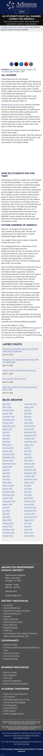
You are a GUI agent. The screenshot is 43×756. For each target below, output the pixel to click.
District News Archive (17, 69)
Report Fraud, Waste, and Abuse (16, 683)
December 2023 (9, 492)
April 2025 (6, 442)
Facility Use (8, 678)
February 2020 (29, 501)
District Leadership (11, 619)
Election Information (11, 656)
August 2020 (29, 482)
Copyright (7, 616)
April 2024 (6, 479)
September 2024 (9, 464)
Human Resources (10, 625)
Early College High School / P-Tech (16, 699)
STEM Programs (10, 711)
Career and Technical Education (16, 694)
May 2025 (6, 438)
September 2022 (30, 404)
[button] (21, 12)
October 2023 (8, 498)
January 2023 (7, 526)
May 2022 (27, 416)
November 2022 (9, 533)
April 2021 (28, 457)
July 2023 (6, 507)
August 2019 (29, 520)
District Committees (11, 653)
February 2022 (29, 426)
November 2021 (30, 435)
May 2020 (27, 492)
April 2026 (6, 404)
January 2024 (7, 489)
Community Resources (12, 613)
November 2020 (30, 473)
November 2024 (9, 457)
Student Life (31, 69)
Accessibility (8, 605)
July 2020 (27, 485)
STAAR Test (8, 630)
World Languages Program (14, 714)
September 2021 (30, 442)
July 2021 (27, 448)
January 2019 (29, 536)
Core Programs (9, 697)
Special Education (10, 708)
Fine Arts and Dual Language (14, 702)
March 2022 (28, 423)
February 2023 (8, 523)
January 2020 (29, 504)
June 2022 (28, 413)
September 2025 (9, 426)
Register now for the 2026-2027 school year (19, 370)
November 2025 (9, 420)
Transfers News (7, 71)
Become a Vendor (10, 672)
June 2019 (28, 523)
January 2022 (29, 429)
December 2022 (9, 529)
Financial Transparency (12, 681)
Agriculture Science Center (15, 105)
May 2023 (6, 514)
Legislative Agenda (11, 659)
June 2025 (6, 435)
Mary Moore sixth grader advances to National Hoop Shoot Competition (20, 350)
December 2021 (30, 432)
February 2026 (8, 410)
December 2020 (30, 470)
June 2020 (28, 489)
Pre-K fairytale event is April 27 (14, 379)
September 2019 (30, 517)
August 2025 (7, 429)
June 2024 (6, 473)
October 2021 (29, 438)
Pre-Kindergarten (10, 705)
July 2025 (6, 432)
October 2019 (29, 514)
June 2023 (6, 511)
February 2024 (8, 485)
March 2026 (7, 407)
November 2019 (30, 511)
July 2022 (27, 410)
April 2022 (28, 420)
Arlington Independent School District (20, 749)
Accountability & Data (12, 608)
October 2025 (8, 423)
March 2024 (7, 482)
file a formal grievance (21, 742)
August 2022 (29, 407)
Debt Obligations (10, 675)
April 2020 (28, 495)
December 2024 (9, 454)
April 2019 (28, 529)
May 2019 (27, 526)
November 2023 (9, 495)
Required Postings (10, 628)
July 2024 (6, 470)
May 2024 (6, 476)
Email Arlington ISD (13, 595)
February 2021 (29, 464)
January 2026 (7, 413)
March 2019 (28, 533)
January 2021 (29, 467)
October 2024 (8, 460)
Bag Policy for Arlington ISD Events (17, 611)
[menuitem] (14, 562)
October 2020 (29, 476)
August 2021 (29, 445)
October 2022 (8, 536)
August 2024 (7, 467)
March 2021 (28, 460)
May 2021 (27, 454)
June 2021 (28, 451)
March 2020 (28, 498)
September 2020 (30, 479)
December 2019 (30, 507)
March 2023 (7, 520)
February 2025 (8, 448)
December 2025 (9, 416)
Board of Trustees (10, 645)
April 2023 (6, 517)
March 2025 (7, 445)
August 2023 (7, 504)
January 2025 (7, 451)
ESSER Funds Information (13, 622)
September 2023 (9, 501)
